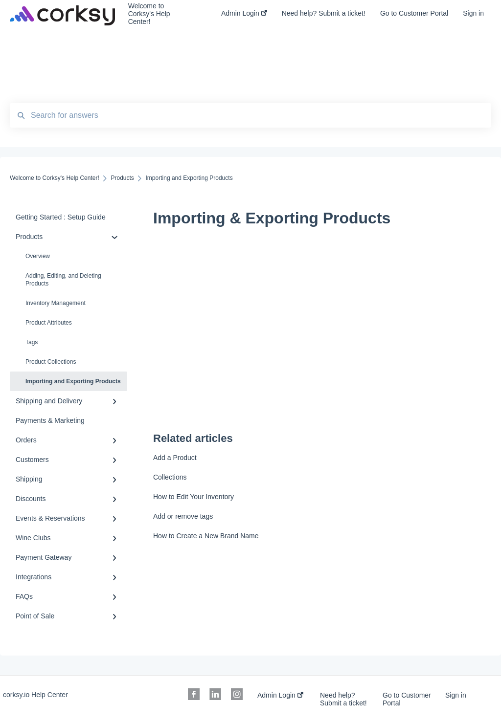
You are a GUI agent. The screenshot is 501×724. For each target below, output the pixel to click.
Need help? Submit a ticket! (343, 699)
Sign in (455, 695)
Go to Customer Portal (407, 699)
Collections (169, 477)
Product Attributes (48, 322)
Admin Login (280, 695)
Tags (31, 342)
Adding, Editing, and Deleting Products (63, 279)
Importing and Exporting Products (73, 381)
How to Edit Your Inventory (193, 497)
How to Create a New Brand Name (206, 536)
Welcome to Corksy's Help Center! (149, 13)
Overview (37, 256)
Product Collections (50, 361)
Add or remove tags (183, 516)
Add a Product (175, 457)
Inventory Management (55, 303)
